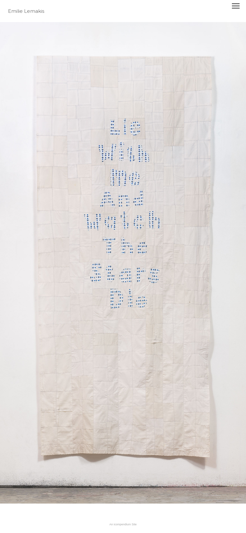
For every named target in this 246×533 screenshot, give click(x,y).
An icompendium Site (122, 524)
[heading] (26, 11)
